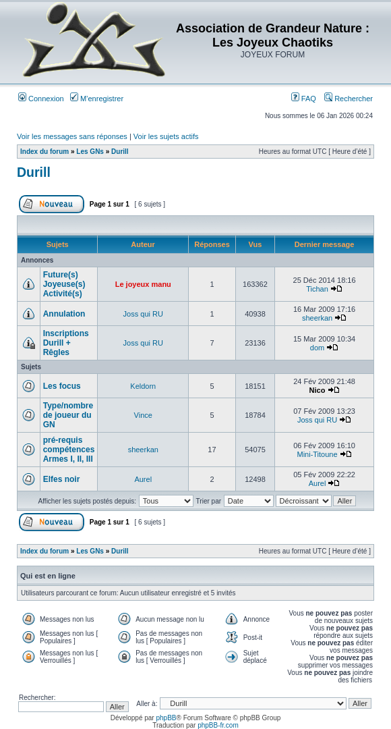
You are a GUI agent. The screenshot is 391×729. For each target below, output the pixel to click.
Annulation (64, 314)
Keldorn (143, 386)
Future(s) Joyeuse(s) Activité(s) (64, 284)
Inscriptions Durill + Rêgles (66, 343)
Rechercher (348, 98)
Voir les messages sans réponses (72, 136)
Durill (120, 151)
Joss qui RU (143, 314)
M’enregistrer (96, 98)
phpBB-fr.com (218, 725)
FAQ (303, 98)
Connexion (41, 98)
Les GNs (90, 151)
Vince (143, 415)
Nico (317, 390)
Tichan (317, 289)
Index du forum (44, 151)
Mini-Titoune (317, 454)
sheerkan (317, 318)
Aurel (143, 479)
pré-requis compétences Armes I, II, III (69, 449)
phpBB (166, 718)
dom (317, 348)
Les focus (62, 386)
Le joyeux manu (143, 284)
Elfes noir (61, 479)
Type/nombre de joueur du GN (68, 415)
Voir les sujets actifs (166, 136)
